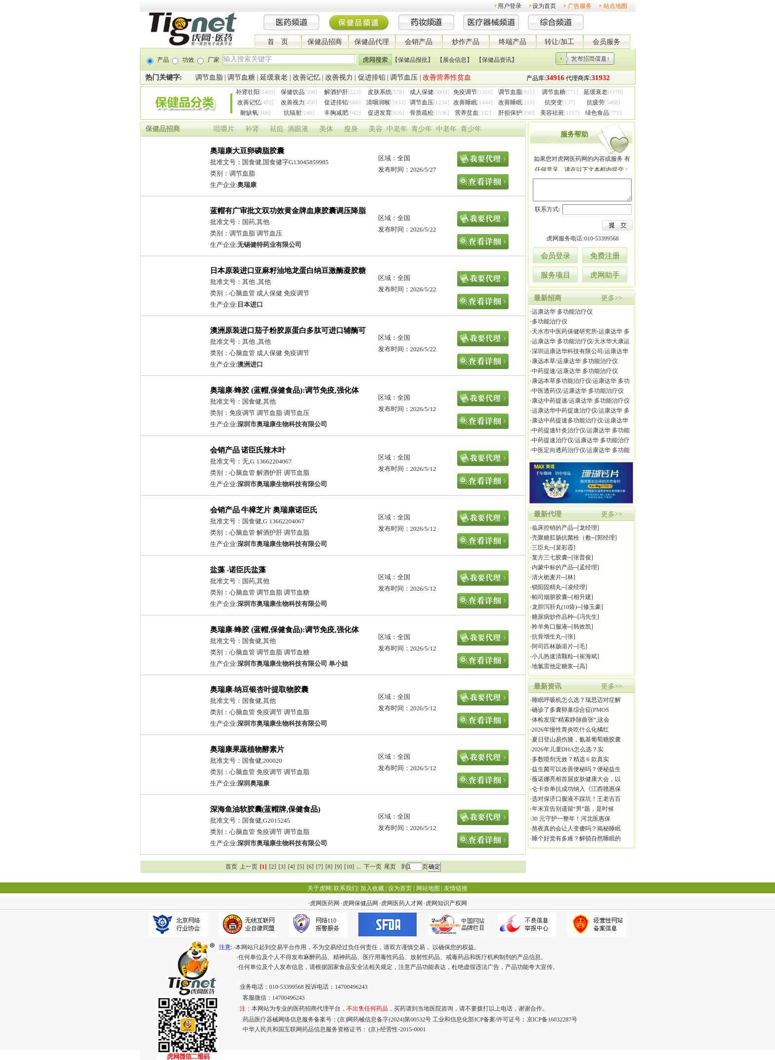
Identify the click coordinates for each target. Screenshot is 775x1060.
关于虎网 (319, 888)
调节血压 (404, 77)
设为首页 (544, 5)
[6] (310, 866)
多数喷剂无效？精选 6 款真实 (570, 759)
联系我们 (345, 888)
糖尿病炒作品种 (552, 616)
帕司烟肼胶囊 (549, 597)
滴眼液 (298, 129)
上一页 (249, 866)
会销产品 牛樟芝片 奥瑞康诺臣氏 (264, 510)
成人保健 (421, 92)
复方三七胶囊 (549, 557)
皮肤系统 (379, 92)
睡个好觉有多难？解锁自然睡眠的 (576, 838)
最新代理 (547, 514)
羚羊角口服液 (549, 626)
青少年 (421, 129)
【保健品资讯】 (496, 59)
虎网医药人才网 (402, 903)
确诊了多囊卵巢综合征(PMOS (570, 709)
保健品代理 (371, 42)
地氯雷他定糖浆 (552, 666)
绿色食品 (597, 112)
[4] (291, 866)
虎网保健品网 (360, 903)
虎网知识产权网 (446, 903)
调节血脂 (209, 77)
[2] (272, 866)
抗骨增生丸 (546, 636)
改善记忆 (306, 77)
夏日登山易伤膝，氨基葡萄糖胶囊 (576, 739)
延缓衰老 (274, 77)
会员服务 (606, 42)
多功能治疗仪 (549, 321)
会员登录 (555, 256)
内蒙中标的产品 (552, 567)
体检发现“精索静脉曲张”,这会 (571, 719)
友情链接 (456, 888)
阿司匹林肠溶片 (552, 646)
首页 (231, 866)
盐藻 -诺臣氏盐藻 (238, 570)
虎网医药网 (325, 903)
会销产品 (418, 42)
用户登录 (509, 5)
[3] (282, 866)
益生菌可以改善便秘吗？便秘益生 (576, 769)
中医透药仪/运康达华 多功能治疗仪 (578, 390)
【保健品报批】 (412, 59)
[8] (329, 866)
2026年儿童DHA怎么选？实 (568, 749)
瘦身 (351, 129)
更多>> (612, 298)
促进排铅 (372, 77)
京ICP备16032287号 (552, 1019)
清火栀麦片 (546, 577)
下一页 (373, 866)
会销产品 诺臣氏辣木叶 (248, 450)
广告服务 (580, 5)
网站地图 (428, 888)
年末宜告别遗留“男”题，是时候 (573, 808)
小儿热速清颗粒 (552, 656)
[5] (301, 866)
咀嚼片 (224, 129)
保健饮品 (292, 92)
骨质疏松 (421, 112)
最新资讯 (547, 686)
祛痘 (277, 129)
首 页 (277, 42)
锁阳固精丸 (546, 587)
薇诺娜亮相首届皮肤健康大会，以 (576, 779)
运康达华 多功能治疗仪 (562, 311)
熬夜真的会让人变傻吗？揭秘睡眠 (576, 828)
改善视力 (339, 77)
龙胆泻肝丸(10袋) (554, 606)
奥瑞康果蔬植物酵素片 (247, 749)
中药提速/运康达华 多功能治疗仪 (575, 371)
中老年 (397, 129)
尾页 (390, 866)
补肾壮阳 (247, 92)
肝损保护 (510, 112)
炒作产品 (465, 42)
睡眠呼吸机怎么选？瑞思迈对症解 (576, 699)
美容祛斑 (552, 112)
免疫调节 (465, 92)
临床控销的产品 (552, 527)
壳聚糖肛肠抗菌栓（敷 (561, 537)
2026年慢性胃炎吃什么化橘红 (570, 729)
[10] (349, 866)
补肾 (252, 129)
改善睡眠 (465, 102)
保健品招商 (324, 42)
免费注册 (605, 256)
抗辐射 (292, 112)
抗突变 (553, 102)
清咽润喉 (378, 102)
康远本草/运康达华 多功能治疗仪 (575, 361)
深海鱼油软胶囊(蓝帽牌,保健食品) (265, 809)
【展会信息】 (455, 59)
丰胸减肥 (336, 112)
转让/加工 (559, 42)
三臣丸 (541, 547)
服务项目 (555, 275)
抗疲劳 (595, 102)
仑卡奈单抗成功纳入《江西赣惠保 (576, 788)
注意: (225, 947)
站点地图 (615, 5)
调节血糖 (241, 77)
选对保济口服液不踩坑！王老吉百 (576, 798)
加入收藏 (372, 888)
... (359, 866)
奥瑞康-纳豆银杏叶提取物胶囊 (259, 689)
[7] (319, 866)
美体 (326, 129)
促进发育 (379, 112)
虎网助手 (605, 275)
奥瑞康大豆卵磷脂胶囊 (247, 151)
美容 (376, 129)
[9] (338, 866)
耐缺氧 (249, 112)
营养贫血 (466, 112)
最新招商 (547, 298)
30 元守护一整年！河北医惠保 (571, 818)
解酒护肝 (336, 92)
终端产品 (512, 42)
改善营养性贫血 (447, 77)
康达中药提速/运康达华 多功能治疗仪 (581, 400)
